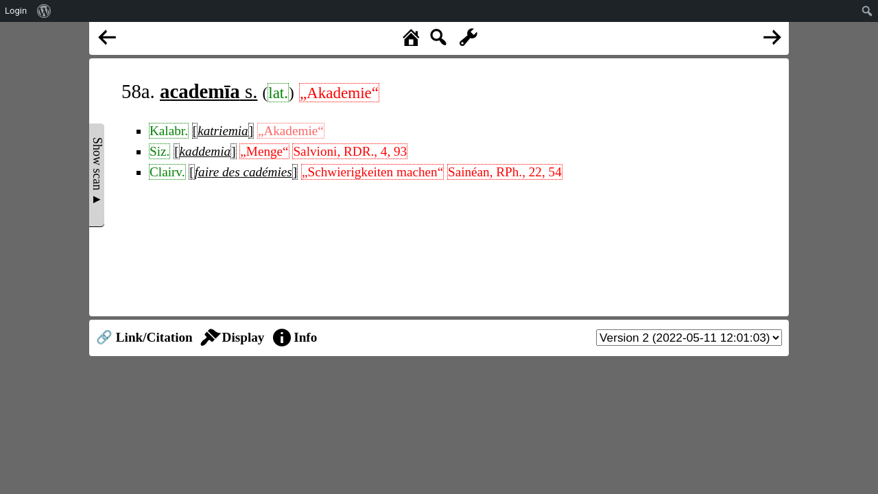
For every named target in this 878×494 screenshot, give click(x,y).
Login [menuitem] (16, 10)
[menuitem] (44, 11)
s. (208, 91)
